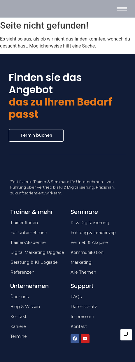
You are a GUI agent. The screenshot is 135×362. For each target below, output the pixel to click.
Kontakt (79, 326)
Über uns (19, 296)
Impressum (82, 316)
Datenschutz (84, 306)
